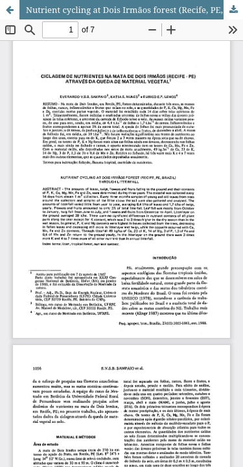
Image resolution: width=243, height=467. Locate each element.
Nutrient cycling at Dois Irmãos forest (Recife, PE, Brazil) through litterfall (134, 10)
